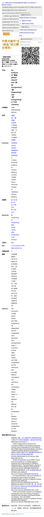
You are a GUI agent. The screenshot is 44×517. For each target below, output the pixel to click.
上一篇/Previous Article (26, 23)
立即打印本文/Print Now (26, 33)
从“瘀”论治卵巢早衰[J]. (33, 470)
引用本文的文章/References (28, 30)
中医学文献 (13, 207)
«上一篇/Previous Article (9, 3)
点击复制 (6, 34)
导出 (20, 36)
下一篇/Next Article (25, 20)
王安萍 (13, 123)
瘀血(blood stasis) (13, 227)
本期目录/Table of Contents (27, 18)
